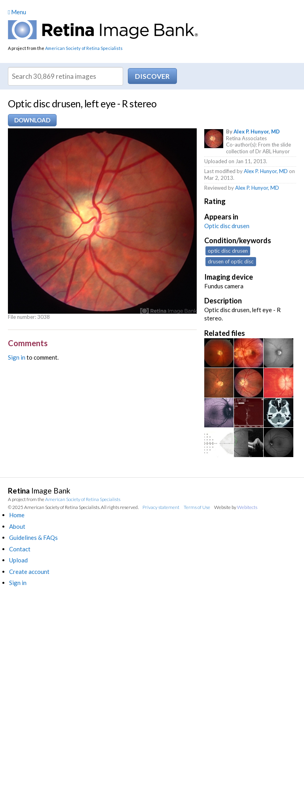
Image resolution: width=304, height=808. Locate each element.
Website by (235, 507)
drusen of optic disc (231, 261)
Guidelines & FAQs (33, 537)
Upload (18, 560)
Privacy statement (160, 507)
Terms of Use (197, 507)
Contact (19, 549)
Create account (29, 571)
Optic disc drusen (226, 225)
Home (17, 514)
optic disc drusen (228, 251)
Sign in (16, 357)
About (17, 526)
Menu (17, 11)
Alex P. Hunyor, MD (257, 131)
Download (32, 120)
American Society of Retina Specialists (84, 48)
